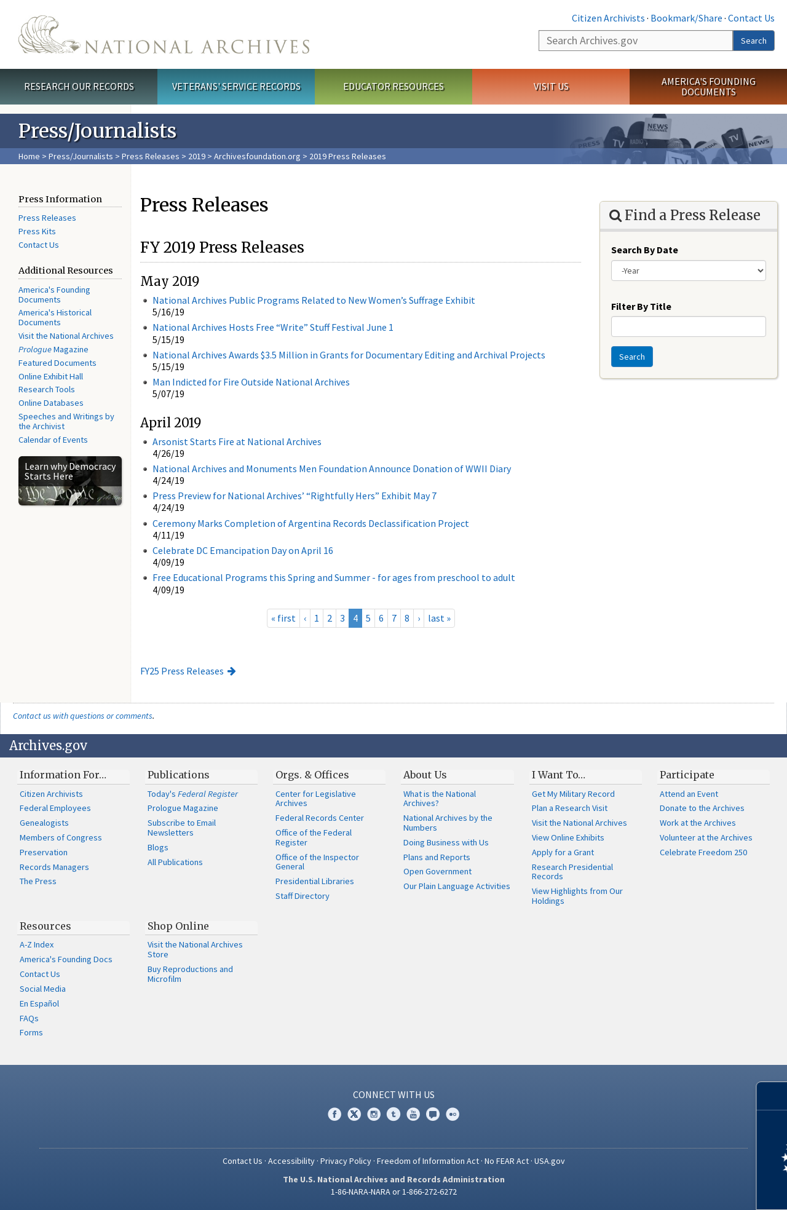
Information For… (63, 775)
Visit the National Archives (66, 335)
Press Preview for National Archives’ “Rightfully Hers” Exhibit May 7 (294, 495)
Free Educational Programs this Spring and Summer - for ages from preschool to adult (333, 577)
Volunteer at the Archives (706, 837)
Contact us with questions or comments (82, 715)
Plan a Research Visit (569, 807)
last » (439, 618)
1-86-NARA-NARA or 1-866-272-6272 (394, 1191)
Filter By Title (641, 306)
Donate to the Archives (702, 807)
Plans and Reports (436, 857)
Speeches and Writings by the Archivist (66, 421)
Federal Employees (55, 807)
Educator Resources (393, 86)
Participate (687, 775)
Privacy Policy (345, 1160)
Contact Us (751, 18)
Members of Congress (61, 837)
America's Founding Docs (66, 959)
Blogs (158, 847)
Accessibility (291, 1160)
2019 (196, 156)
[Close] (772, 1096)
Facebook (334, 1114)
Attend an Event (689, 793)
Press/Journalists (81, 156)
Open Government (437, 871)
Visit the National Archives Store (195, 949)
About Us (425, 775)
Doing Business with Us (446, 842)
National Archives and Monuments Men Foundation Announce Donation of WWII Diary (331, 468)
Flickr (452, 1114)
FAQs (29, 1018)
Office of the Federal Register (313, 837)
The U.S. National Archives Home (163, 34)
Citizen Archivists (608, 18)
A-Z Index (36, 944)
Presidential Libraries (314, 881)
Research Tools (46, 389)
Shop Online (178, 926)
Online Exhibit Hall (50, 376)
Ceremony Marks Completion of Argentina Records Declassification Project (310, 523)
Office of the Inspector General (317, 862)
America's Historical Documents (55, 317)
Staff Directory (302, 895)
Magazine (53, 349)
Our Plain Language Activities (456, 886)
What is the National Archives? (439, 798)
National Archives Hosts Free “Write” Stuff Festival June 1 (273, 327)
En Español (39, 1003)
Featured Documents (57, 362)
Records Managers (54, 866)
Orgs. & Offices (312, 775)
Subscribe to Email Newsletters (182, 827)
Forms (31, 1032)
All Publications (175, 862)
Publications (179, 775)
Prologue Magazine (183, 807)
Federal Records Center (319, 817)
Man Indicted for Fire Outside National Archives (251, 382)
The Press (38, 881)
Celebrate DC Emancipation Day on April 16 (242, 550)
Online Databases (51, 402)
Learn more (677, 1187)
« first (283, 618)
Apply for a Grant (563, 852)
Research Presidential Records (572, 871)
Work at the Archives (698, 822)
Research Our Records (79, 86)
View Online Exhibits (568, 837)
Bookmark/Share (686, 18)
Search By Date (644, 249)
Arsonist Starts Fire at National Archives (237, 441)
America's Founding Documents (709, 86)
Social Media (43, 988)
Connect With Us (394, 1094)
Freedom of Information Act (428, 1160)
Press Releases (151, 156)
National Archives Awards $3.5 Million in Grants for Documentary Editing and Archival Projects (348, 355)
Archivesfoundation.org (257, 156)
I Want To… (558, 775)
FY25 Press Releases (182, 671)
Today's (193, 793)
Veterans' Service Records (236, 86)
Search (754, 40)
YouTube (413, 1114)
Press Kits (37, 231)
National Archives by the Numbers (447, 822)
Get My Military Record (573, 793)
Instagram (373, 1114)
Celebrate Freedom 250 (703, 852)
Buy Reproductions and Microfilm (190, 973)
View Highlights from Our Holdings (577, 895)
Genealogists (44, 822)
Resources (45, 926)
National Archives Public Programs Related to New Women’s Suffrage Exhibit (313, 300)
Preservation (44, 852)
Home (29, 156)
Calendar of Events (53, 439)
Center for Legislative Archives (315, 798)
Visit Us (551, 86)
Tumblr (393, 1114)
